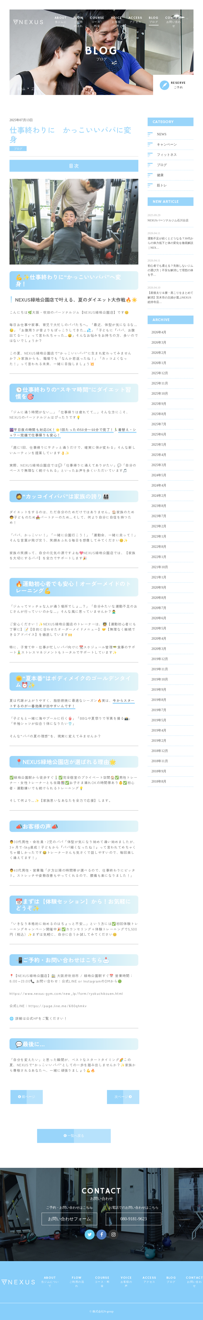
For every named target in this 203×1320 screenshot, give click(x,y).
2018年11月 (159, 757)
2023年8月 (158, 502)
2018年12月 (159, 747)
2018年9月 (158, 767)
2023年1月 (158, 533)
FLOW (86, 22)
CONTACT (181, 22)
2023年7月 (158, 512)
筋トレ (162, 182)
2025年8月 (158, 410)
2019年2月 (158, 737)
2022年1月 (158, 553)
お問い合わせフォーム (69, 1218)
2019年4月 (158, 727)
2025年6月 (158, 431)
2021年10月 (159, 563)
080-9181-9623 (134, 1218)
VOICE (124, 22)
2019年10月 (159, 676)
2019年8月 (158, 696)
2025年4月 (158, 451)
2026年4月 (158, 328)
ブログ (35, 88)
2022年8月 (158, 543)
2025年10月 (159, 390)
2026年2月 (158, 349)
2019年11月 (159, 665)
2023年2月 (158, 522)
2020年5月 (158, 625)
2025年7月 (158, 420)
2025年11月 (159, 380)
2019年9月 (158, 686)
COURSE (105, 22)
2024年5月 (158, 471)
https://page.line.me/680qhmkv (58, 1002)
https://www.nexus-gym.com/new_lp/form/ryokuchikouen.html (66, 989)
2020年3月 (158, 645)
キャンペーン (167, 141)
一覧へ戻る (74, 1132)
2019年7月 (158, 706)
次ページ (123, 1093)
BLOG (162, 20)
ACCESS (143, 20)
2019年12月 (159, 655)
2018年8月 (158, 778)
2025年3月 (158, 461)
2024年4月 (158, 482)
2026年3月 (158, 339)
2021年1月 (158, 573)
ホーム (21, 88)
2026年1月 (158, 359)
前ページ (26, 1093)
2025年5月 (158, 441)
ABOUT (69, 22)
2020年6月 (158, 614)
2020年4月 (158, 635)
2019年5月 (158, 716)
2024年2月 (158, 492)
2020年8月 (158, 594)
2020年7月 (158, 604)
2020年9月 (158, 584)
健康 (160, 171)
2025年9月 (158, 400)
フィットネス (167, 151)
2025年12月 (159, 369)
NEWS (161, 130)
